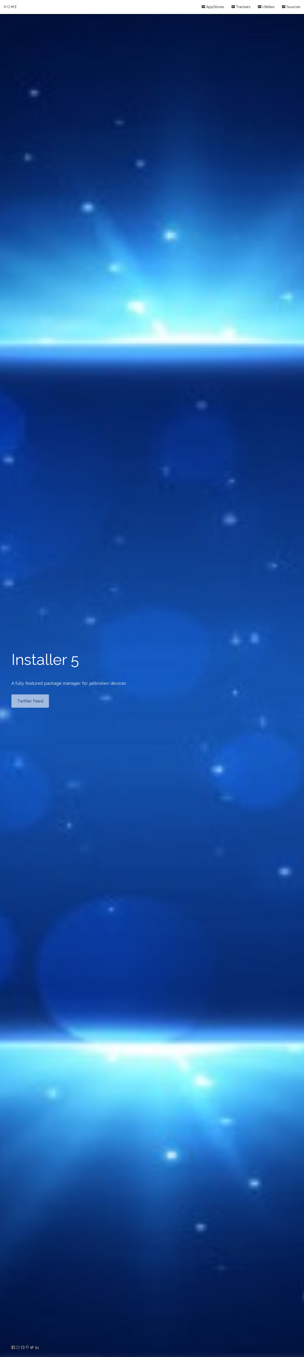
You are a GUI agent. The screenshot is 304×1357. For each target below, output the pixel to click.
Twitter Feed (30, 701)
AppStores (213, 7)
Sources (291, 7)
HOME (11, 7)
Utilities (266, 7)
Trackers (241, 7)
